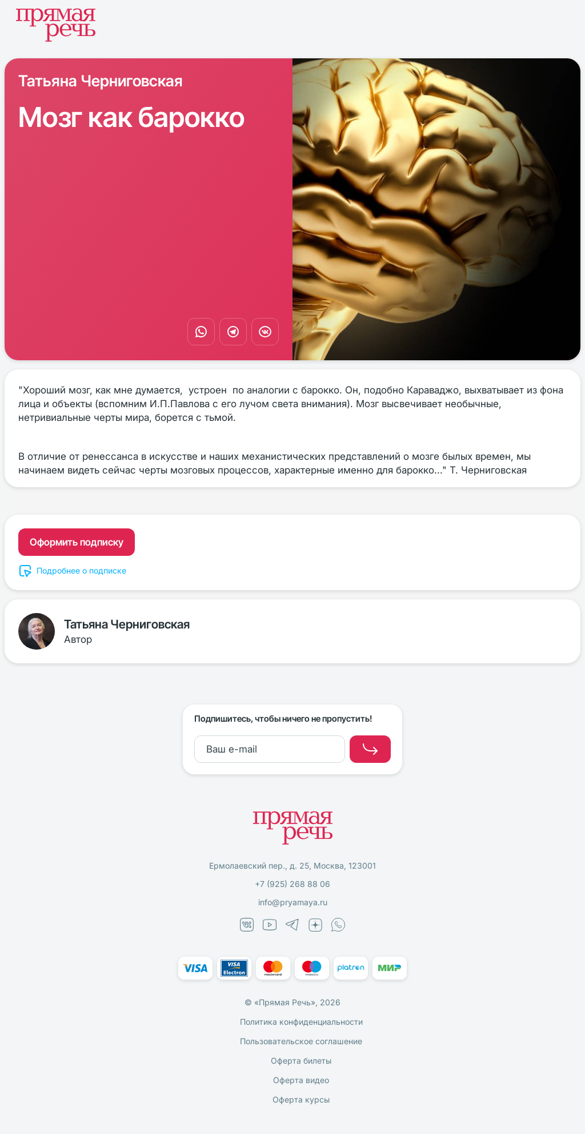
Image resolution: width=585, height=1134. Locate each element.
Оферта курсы (301, 1099)
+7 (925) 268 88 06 (292, 884)
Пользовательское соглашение (301, 1041)
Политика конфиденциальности (301, 1021)
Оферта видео (301, 1080)
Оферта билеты (301, 1060)
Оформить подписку (76, 542)
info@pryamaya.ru (292, 902)
